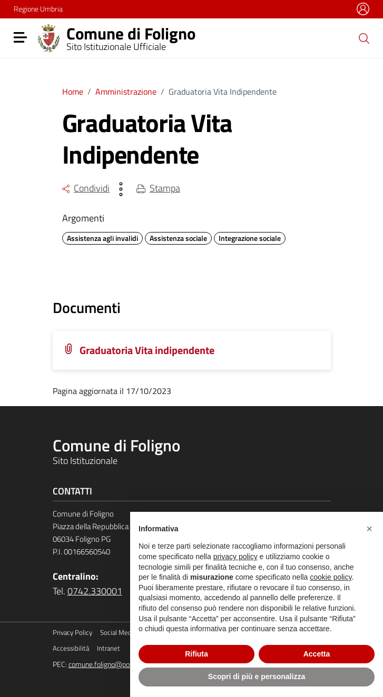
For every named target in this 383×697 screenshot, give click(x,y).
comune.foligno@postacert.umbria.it (124, 664)
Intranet (108, 648)
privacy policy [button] (235, 556)
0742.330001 (94, 591)
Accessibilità (71, 648)
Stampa (158, 188)
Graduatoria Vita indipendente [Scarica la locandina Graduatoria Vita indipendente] (147, 350)
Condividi (86, 188)
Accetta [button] (316, 654)
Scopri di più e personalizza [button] (256, 676)
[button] (369, 528)
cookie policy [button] (330, 577)
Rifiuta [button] (196, 654)
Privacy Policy (72, 633)
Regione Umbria (38, 8)
